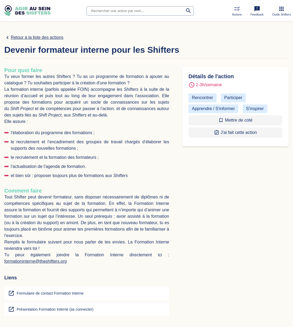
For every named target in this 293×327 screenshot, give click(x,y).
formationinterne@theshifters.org (35, 261)
